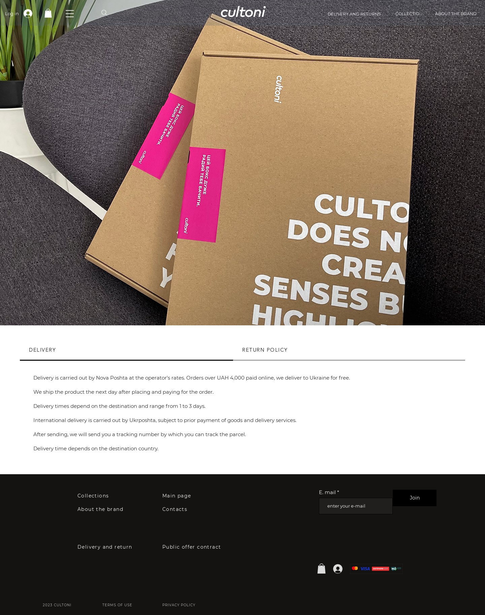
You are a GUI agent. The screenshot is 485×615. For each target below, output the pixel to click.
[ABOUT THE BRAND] (455, 13)
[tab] (126, 350)
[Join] (415, 498)
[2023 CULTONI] (58, 605)
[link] (48, 13)
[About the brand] (103, 509)
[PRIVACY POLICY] (179, 605)
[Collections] (96, 496)
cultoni (242, 11)
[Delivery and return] (111, 547)
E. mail (327, 492)
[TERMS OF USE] (118, 605)
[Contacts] (176, 509)
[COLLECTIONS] (410, 13)
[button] (70, 13)
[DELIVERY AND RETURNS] (361, 14)
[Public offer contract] (200, 547)
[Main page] (180, 496)
